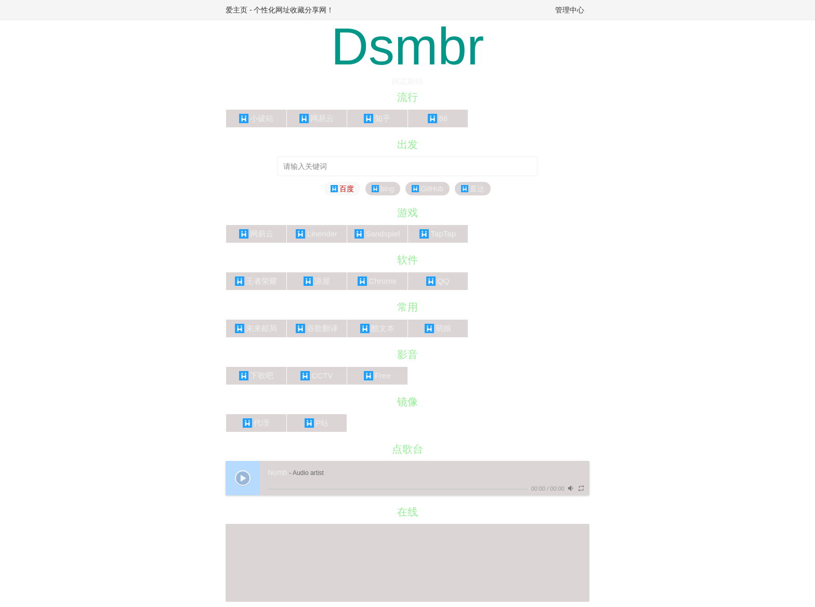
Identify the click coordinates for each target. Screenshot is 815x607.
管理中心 (569, 10)
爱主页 (236, 10)
